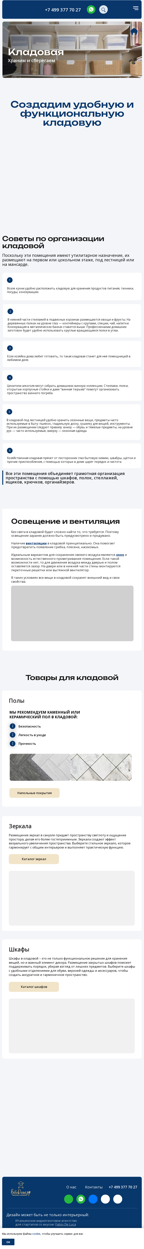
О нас (71, 1187)
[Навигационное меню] (135, 8)
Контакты (94, 1187)
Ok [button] (8, 1242)
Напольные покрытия (34, 793)
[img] (91, 9)
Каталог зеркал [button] (34, 859)
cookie (36, 1233)
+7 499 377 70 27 (63, 10)
